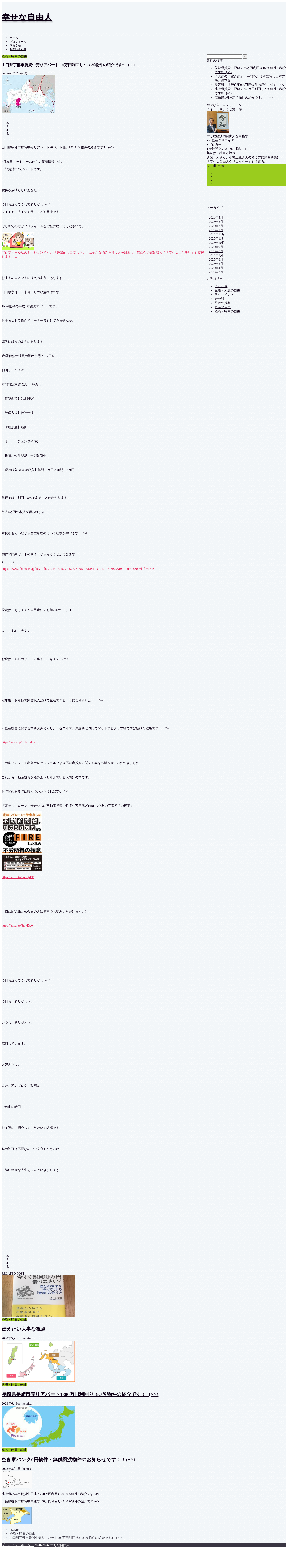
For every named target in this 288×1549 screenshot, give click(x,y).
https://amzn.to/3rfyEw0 (17, 925)
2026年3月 (216, 221)
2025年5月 (216, 263)
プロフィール (18, 41)
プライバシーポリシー (18, 1545)
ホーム (14, 37)
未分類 (219, 298)
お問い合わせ (18, 49)
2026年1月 (216, 230)
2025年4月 (216, 268)
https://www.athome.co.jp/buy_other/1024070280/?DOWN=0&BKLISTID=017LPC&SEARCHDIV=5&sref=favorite (78, 568)
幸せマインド (224, 294)
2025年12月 (217, 234)
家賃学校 (15, 45)
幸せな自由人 (27, 17)
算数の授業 (223, 303)
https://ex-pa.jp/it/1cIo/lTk (18, 742)
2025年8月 (216, 251)
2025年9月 (216, 247)
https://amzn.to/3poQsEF (18, 877)
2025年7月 (216, 255)
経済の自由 (223, 307)
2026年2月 (216, 226)
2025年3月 (216, 272)
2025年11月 (217, 238)
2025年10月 (217, 242)
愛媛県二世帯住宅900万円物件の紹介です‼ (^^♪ (250, 84)
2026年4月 (216, 217)
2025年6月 (216, 259)
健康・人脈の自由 (227, 290)
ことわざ (221, 286)
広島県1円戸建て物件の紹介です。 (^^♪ (244, 97)
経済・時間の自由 (14, 56)
